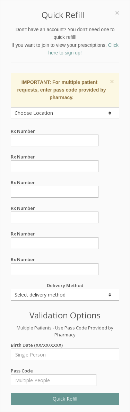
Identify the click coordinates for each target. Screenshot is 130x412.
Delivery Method (65, 291)
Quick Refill (65, 398)
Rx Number (54, 131)
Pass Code (53, 371)
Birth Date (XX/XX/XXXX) (65, 345)
